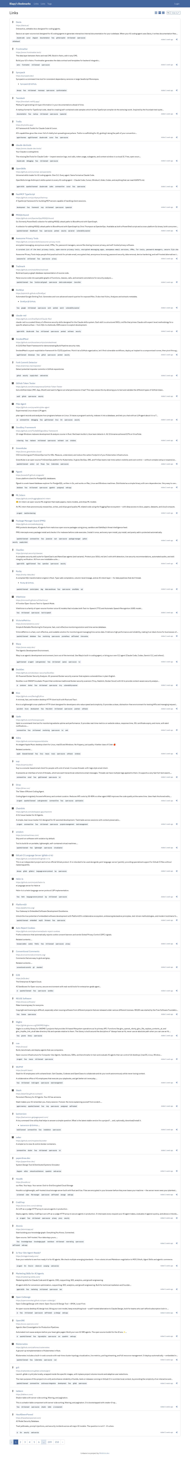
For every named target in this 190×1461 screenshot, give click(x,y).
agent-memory (21, 1106)
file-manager (35, 1195)
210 (57, 1442)
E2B (18, 975)
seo (61, 1289)
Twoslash (20, 98)
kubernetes (55, 464)
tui (79, 662)
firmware (47, 920)
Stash (18, 1090)
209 (50, 1442)
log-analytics (42, 1336)
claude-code (21, 38)
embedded (33, 920)
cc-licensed (20, 1195)
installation (47, 1130)
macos (47, 754)
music (53, 754)
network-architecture (36, 1171)
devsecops (31, 355)
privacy (54, 259)
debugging (30, 161)
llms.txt (30, 1266)
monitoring (46, 636)
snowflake (75, 589)
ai (17, 420)
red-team (71, 331)
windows (73, 440)
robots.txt (38, 1266)
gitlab (25, 871)
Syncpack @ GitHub (28, 84)
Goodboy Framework (26, 427)
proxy (60, 1218)
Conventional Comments (27, 951)
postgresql (60, 488)
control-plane (34, 589)
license (23, 1014)
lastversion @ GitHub (29, 1125)
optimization (79, 801)
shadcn (43, 1407)
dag (42, 589)
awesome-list (21, 259)
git (34, 967)
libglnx (19, 1022)
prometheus (65, 636)
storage (63, 1195)
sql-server (71, 231)
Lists (43, 3)
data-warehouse (50, 589)
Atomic (19, 1226)
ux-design (57, 1313)
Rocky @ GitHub (27, 583)
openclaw (45, 564)
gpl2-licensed (42, 777)
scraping (46, 1266)
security (63, 231)
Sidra (18, 737)
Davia (18, 22)
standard (39, 967)
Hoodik (19, 1178)
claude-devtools (23, 145)
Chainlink (20, 808)
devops (19, 90)
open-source (81, 38)
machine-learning (29, 513)
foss (53, 38)
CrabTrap (20, 1202)
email (29, 777)
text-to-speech (46, 613)
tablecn (19, 1391)
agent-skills (20, 186)
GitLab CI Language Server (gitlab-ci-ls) (34, 855)
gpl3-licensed (49, 420)
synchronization (61, 90)
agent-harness (21, 137)
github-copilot (60, 38)
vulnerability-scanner (83, 231)
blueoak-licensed (27, 754)
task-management (82, 824)
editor (26, 1171)
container (23, 685)
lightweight (38, 848)
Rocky (19, 571)
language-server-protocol (44, 871)
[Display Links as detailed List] (160, 12)
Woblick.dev (104, 1453)
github (44, 355)
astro (18, 65)
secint (62, 308)
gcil (17, 1367)
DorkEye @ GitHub (27, 301)
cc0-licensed (31, 259)
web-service (44, 375)
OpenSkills (21, 168)
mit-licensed (71, 38)
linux (56, 420)
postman (77, 709)
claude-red (21, 315)
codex (51, 186)
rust (67, 440)
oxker (18, 1137)
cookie (30, 944)
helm (23, 897)
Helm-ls (19, 879)
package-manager (74, 539)
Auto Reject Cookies (25, 928)
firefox (37, 944)
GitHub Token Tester (25, 383)
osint (49, 308)
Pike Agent (21, 404)
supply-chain (34, 375)
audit (18, 396)
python (85, 539)
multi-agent (35, 1083)
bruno (26, 709)
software (85, 709)
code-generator (41, 662)
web (66, 730)
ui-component (57, 1407)
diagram (35, 38)
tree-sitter (77, 282)
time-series (84, 636)
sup (17, 761)
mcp (42, 207)
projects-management (67, 824)
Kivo (18, 693)
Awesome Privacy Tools (27, 238)
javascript (49, 539)
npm (55, 539)
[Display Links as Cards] (163, 12)
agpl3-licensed (32, 137)
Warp (18, 644)
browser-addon (21, 944)
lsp (55, 871)
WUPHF (19, 1067)
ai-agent (19, 513)
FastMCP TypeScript (25, 194)
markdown (50, 1242)
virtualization (58, 848)
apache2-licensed (31, 186)
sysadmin (48, 1171)
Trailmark (20, 266)
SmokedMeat (22, 339)
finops (43, 464)
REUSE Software (23, 998)
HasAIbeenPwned (24, 1414)
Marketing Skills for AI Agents (30, 1273)
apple (18, 754)
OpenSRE (20, 1320)
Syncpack (20, 72)
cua (17, 1043)
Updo (18, 716)
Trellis (19, 121)
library (30, 1036)
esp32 (41, 920)
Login (176, 3)
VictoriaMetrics (23, 620)
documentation (45, 38)
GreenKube (21, 448)
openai (64, 662)
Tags (49, 3)
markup (35, 114)
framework (35, 207)
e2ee (27, 1195)
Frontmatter (22, 49)
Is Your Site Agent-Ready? (28, 1252)
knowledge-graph (39, 1242)
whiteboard (16, 41)
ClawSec (20, 550)
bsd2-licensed (21, 1130)
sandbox (50, 991)
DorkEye (20, 290)
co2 (37, 464)
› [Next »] (62, 1442)
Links (36, 3)
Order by (175, 13)
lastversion (21, 1113)
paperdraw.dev (23, 1158)
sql (82, 589)
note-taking (70, 1242)
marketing (34, 1289)
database (20, 488)
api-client (20, 709)
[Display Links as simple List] (156, 12)
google (23, 308)
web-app (68, 488)
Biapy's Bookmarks (20, 3)
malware (33, 440)
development (21, 207)
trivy (60, 685)
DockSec (20, 669)
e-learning (20, 440)
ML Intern (20, 495)
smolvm (19, 831)
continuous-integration (48, 1383)
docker (30, 685)
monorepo (41, 90)
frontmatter (26, 65)
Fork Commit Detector (26, 362)
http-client (49, 709)
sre (59, 1336)
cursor (28, 38)
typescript (63, 114)
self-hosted (75, 636)
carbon (32, 464)
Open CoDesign (23, 1297)
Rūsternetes (22, 1344)
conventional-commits (24, 967)
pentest (56, 231)
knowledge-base (26, 1242)
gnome (23, 1036)
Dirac (18, 784)
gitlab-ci (31, 871)
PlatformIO (21, 904)
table (49, 1407)
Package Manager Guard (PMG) (31, 520)
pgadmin (52, 488)
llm (61, 420)
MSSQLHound (22, 215)
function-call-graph (41, 282)
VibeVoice (20, 596)
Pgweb (19, 471)
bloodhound (33, 231)
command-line (59, 186)
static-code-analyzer (65, 282)
